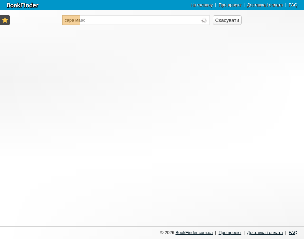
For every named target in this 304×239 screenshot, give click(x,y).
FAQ (293, 4)
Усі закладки (5, 20)
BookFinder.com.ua (194, 232)
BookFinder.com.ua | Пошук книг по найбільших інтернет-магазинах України (23, 5)
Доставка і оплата (265, 4)
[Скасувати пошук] (227, 20)
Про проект (229, 4)
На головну (201, 4)
